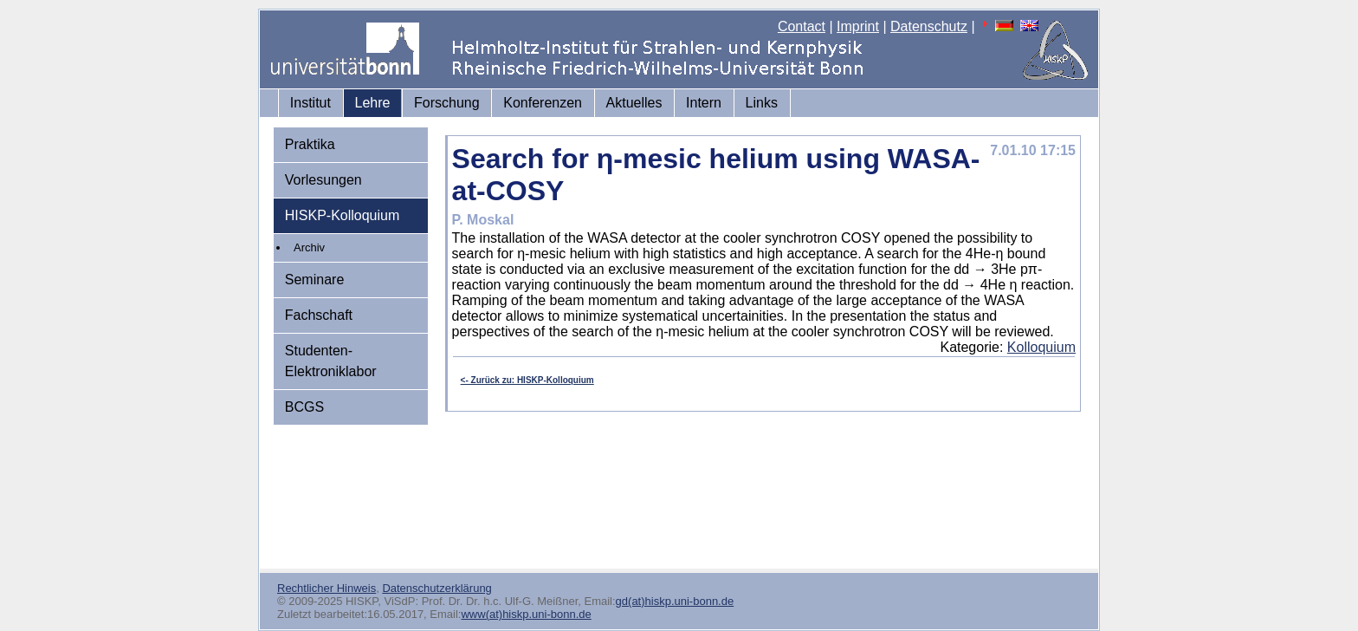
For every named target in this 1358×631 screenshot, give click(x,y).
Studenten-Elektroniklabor (331, 361)
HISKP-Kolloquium (342, 215)
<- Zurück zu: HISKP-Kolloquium (527, 380)
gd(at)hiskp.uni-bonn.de (675, 601)
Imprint (858, 26)
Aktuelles (634, 102)
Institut (310, 102)
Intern (703, 102)
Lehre (373, 102)
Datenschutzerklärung (436, 588)
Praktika (310, 144)
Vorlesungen (323, 179)
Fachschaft (318, 315)
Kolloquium (1041, 347)
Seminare (314, 279)
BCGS (304, 407)
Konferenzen (542, 102)
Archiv (309, 247)
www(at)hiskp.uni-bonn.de (526, 614)
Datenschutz (928, 26)
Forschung (447, 102)
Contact (801, 26)
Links (762, 102)
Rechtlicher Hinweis (326, 588)
